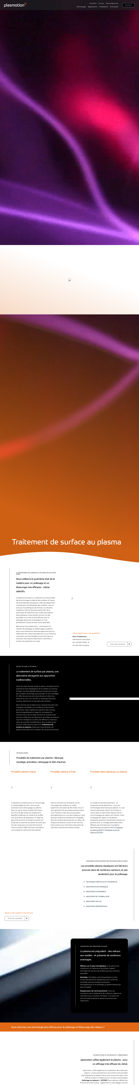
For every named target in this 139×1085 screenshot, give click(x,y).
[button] (104, 881)
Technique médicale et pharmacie (101, 882)
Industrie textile (94, 901)
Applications (92, 7)
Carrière (101, 3)
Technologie (81, 7)
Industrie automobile (96, 891)
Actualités (92, 3)
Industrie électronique (97, 887)
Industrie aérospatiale (96, 906)
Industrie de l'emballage (97, 896)
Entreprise (114, 7)
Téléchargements (112, 3)
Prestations (103, 7)
